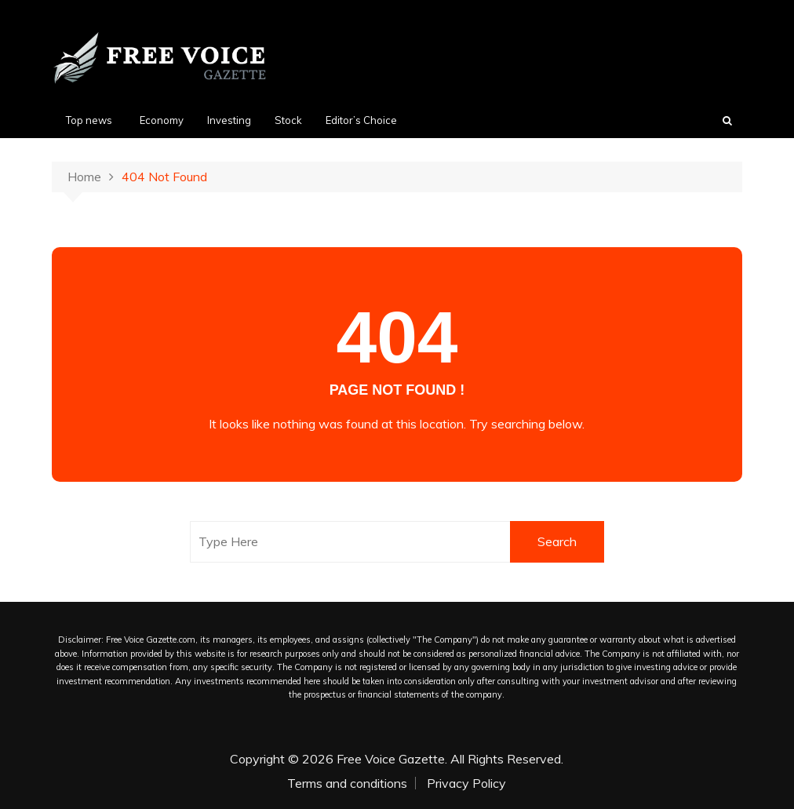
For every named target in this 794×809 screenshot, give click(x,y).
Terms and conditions (347, 783)
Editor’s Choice (361, 120)
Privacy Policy (466, 783)
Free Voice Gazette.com (150, 639)
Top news (89, 120)
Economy (162, 120)
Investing (229, 120)
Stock (288, 120)
